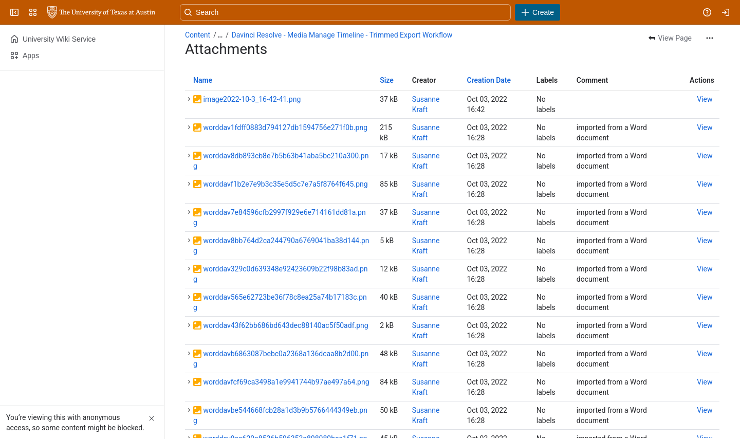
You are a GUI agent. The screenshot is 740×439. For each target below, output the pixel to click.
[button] (189, 99)
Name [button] (202, 80)
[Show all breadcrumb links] (220, 35)
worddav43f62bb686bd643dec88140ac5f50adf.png (285, 325)
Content (197, 35)
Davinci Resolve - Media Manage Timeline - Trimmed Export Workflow (342, 35)
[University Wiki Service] (101, 12)
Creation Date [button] (489, 80)
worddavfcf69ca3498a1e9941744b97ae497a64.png (286, 382)
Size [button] (387, 80)
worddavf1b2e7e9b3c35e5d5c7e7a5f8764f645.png (285, 184)
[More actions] (709, 38)
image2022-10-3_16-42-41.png (252, 99)
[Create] (537, 12)
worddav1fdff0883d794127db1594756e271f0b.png (285, 127)
